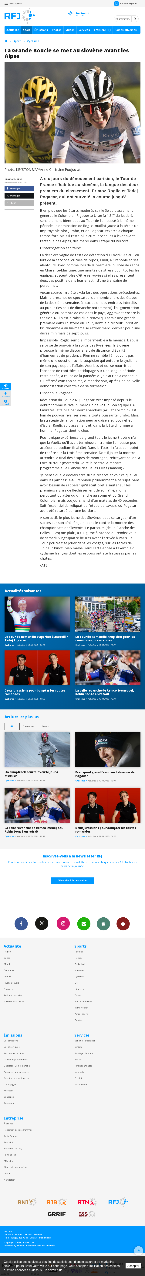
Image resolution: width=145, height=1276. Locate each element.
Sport (26, 30)
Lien (11, 203)
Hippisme (79, 989)
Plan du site (45, 1238)
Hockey (78, 958)
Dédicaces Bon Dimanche (17, 1065)
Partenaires (10, 1154)
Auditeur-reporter (125, 3)
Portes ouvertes (126, 30)
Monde (7, 964)
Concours (9, 1103)
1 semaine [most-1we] (28, 726)
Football (79, 951)
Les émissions (11, 1040)
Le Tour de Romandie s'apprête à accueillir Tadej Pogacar (36, 638)
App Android (123, 923)
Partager (13, 188)
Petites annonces (83, 1065)
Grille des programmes (16, 1059)
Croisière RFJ (102, 30)
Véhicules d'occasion (85, 1040)
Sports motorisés (83, 1001)
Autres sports (81, 1014)
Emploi (78, 1078)
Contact (8, 1173)
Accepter (133, 1266)
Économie (9, 970)
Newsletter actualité (14, 1001)
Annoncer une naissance (16, 1072)
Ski (76, 983)
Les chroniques (11, 1047)
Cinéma (79, 1047)
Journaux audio (11, 983)
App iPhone (103, 923)
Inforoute (79, 1072)
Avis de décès (81, 1084)
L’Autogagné (10, 1084)
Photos (57, 30)
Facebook (21, 923)
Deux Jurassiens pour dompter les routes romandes (35, 692)
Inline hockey (81, 1007)
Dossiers (8, 989)
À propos (8, 1123)
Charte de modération (15, 1167)
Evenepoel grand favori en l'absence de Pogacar (104, 774)
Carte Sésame (11, 1136)
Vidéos (70, 30)
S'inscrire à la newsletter (72, 880)
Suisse (7, 958)
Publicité (8, 1142)
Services (84, 30)
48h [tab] (12, 726)
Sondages (9, 1097)
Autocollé (9, 1090)
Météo (78, 1059)
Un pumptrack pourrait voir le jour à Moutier (31, 774)
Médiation (9, 1161)
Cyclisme (33, 41)
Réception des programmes (18, 1130)
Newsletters (83, 923)
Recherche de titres (14, 1053)
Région (7, 951)
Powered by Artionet (14, 1246)
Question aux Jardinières (16, 1078)
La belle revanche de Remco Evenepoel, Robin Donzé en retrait (104, 692)
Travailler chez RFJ (13, 1148)
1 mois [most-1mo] (45, 726)
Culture (8, 976)
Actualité (12, 30)
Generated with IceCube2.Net (40, 1246)
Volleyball (79, 970)
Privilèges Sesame (84, 1053)
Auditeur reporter (13, 995)
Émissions (41, 30)
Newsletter (9, 1180)
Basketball (80, 964)
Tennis (78, 995)
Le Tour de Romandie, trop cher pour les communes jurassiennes (105, 638)
